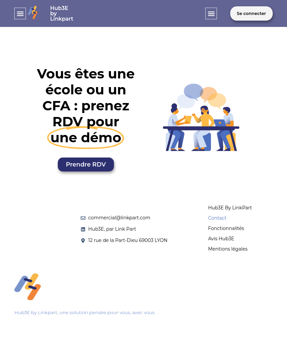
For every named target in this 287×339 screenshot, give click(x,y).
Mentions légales (227, 249)
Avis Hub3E (221, 239)
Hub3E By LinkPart (230, 208)
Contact (217, 218)
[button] (20, 13)
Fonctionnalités (226, 228)
